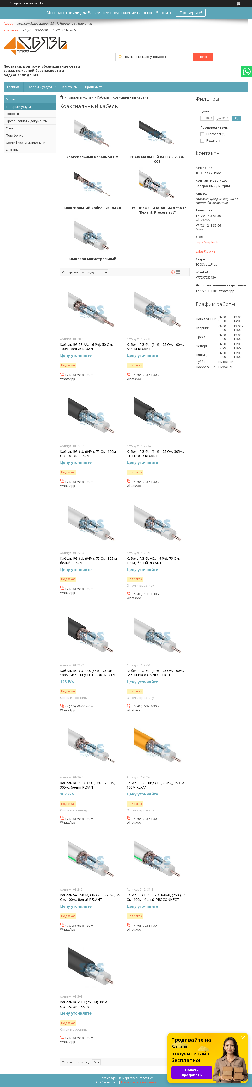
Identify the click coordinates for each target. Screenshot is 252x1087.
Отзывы (12, 150)
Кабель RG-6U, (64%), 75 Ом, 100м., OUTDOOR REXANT (88, 453)
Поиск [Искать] (203, 57)
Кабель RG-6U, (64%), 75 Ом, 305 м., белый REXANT (89, 560)
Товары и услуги (39, 87)
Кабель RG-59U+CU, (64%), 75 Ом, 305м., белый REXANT (87, 785)
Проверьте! (191, 12)
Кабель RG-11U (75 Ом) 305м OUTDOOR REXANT (83, 1004)
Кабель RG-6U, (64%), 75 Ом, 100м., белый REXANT (155, 346)
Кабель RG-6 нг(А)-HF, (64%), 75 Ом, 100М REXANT (156, 785)
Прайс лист (93, 87)
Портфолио (14, 135)
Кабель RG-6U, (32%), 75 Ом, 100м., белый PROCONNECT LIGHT (155, 673)
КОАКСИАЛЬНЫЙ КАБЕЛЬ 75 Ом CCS (157, 159)
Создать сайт (19, 3)
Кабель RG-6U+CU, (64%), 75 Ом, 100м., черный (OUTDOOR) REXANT (88, 673)
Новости (12, 114)
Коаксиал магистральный (92, 259)
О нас (10, 128)
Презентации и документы (27, 121)
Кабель (103, 97)
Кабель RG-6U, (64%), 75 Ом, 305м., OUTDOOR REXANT (155, 453)
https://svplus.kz (208, 242)
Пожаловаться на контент (139, 1082)
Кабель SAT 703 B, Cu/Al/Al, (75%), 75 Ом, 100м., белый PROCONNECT (157, 897)
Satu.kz (148, 1078)
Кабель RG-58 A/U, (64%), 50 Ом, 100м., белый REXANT (86, 346)
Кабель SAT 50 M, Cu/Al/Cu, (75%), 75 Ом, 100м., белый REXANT (90, 897)
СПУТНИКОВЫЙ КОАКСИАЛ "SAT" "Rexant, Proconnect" (157, 210)
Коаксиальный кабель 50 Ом (92, 157)
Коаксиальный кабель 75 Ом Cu (92, 208)
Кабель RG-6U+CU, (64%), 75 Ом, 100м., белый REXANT (153, 560)
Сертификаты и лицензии (25, 142)
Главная (13, 87)
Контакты (70, 87)
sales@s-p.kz (205, 251)
